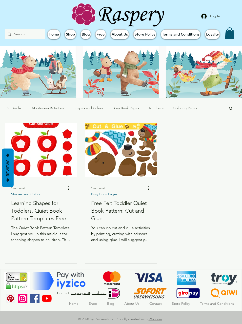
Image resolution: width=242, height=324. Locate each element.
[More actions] (70, 188)
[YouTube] (47, 298)
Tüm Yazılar (13, 108)
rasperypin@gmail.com (88, 293)
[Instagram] (22, 298)
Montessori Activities (48, 108)
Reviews (8, 168)
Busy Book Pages (126, 108)
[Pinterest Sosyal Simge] (10, 298)
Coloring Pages (185, 108)
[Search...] (24, 34)
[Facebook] (35, 298)
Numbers (156, 108)
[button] (230, 33)
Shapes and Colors (88, 108)
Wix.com (155, 319)
